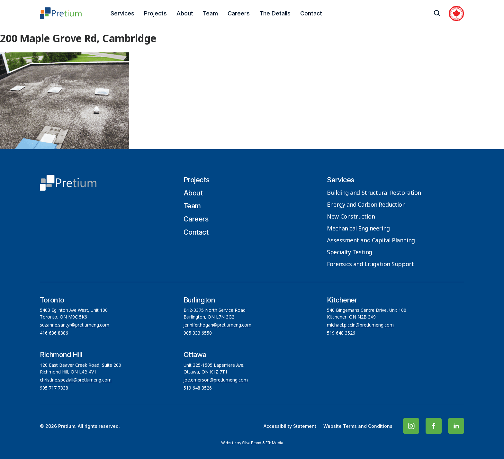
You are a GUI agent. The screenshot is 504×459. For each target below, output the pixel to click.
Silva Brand (251, 442)
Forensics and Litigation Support (370, 264)
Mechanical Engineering (358, 229)
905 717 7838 (54, 388)
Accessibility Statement (290, 426)
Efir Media (274, 442)
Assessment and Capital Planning (371, 241)
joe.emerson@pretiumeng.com (216, 380)
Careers (239, 13)
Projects (155, 13)
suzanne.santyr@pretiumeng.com (74, 325)
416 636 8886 (54, 333)
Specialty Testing (349, 252)
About (184, 13)
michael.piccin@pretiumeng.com (360, 325)
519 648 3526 (341, 333)
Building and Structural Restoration (374, 193)
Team (210, 13)
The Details (275, 13)
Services (122, 13)
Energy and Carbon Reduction (366, 205)
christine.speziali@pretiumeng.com (76, 380)
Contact (311, 13)
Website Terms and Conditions (357, 426)
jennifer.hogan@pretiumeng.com (217, 325)
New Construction (351, 217)
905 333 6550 (198, 333)
